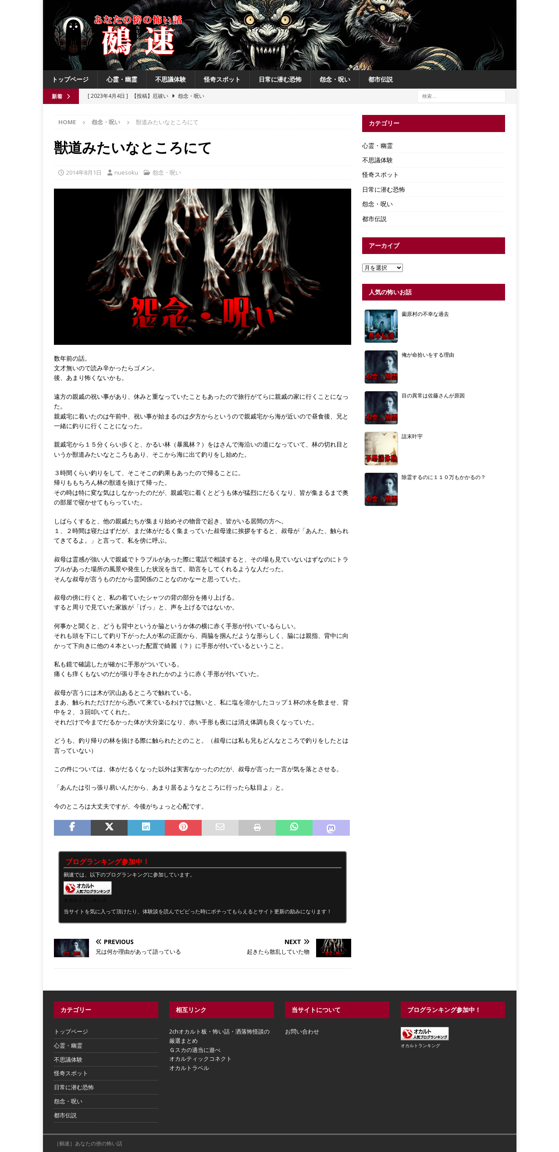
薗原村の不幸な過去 (425, 313)
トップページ (70, 79)
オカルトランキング (85, 900)
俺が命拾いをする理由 (428, 354)
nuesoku (126, 172)
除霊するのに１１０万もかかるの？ (444, 476)
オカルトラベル (189, 1068)
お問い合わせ (302, 1031)
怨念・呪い (335, 79)
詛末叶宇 (412, 436)
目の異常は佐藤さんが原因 (433, 395)
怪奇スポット (222, 79)
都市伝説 (380, 79)
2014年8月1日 (84, 172)
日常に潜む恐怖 (280, 79)
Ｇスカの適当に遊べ (195, 1050)
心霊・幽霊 (122, 79)
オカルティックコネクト (200, 1059)
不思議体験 (170, 79)
